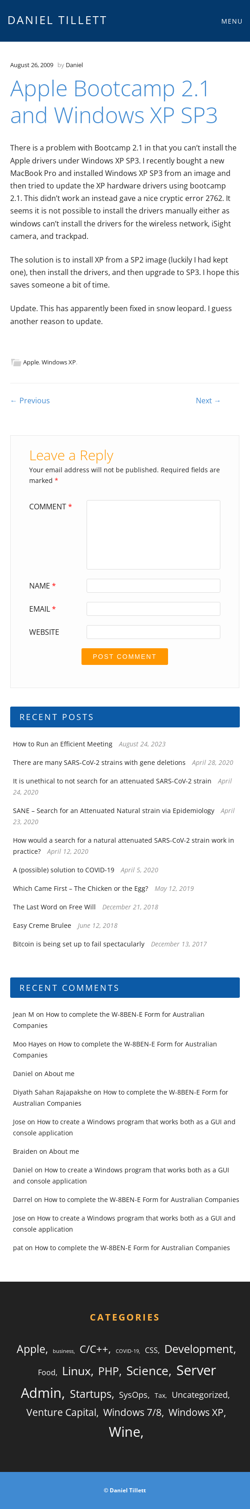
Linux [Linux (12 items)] (76, 1370)
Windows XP (59, 362)
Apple (31, 362)
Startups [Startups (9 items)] (91, 1393)
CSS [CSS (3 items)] (151, 1350)
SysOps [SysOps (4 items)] (133, 1394)
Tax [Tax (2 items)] (160, 1395)
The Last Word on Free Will (54, 906)
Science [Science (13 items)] (147, 1370)
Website (44, 632)
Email (43, 609)
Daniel (74, 65)
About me (59, 1073)
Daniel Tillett (57, 19)
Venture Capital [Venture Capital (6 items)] (61, 1412)
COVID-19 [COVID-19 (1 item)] (127, 1351)
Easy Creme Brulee (42, 925)
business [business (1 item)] (63, 1351)
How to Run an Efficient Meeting (62, 743)
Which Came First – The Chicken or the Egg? (80, 888)
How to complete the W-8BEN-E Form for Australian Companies (141, 1199)
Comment (52, 506)
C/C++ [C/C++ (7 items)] (94, 1349)
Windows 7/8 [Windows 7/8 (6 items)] (132, 1412)
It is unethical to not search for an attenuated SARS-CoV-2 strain (112, 780)
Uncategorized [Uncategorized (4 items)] (200, 1394)
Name (43, 586)
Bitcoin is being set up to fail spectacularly (78, 943)
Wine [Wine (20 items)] (124, 1431)
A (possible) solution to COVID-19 (63, 869)
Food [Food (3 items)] (47, 1372)
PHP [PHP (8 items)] (108, 1371)
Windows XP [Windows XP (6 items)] (196, 1412)
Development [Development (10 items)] (198, 1348)
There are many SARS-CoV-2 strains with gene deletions (99, 762)
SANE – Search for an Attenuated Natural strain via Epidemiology (113, 810)
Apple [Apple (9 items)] (31, 1348)
